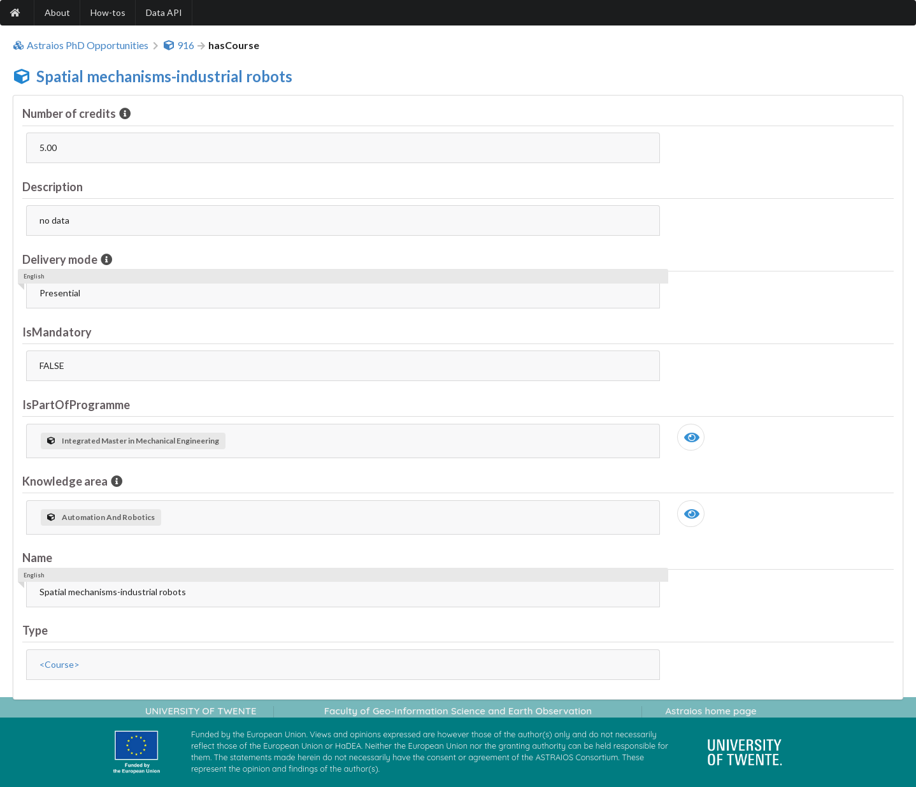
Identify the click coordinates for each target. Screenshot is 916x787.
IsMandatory (57, 332)
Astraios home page (710, 711)
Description (52, 187)
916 (178, 45)
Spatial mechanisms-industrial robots (164, 76)
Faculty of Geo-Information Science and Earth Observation (458, 711)
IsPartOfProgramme (76, 405)
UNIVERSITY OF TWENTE (201, 711)
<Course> (59, 664)
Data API (164, 12)
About (57, 12)
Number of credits (70, 113)
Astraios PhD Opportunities (80, 45)
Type (35, 630)
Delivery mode (60, 259)
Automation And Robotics (101, 517)
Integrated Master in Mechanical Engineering (133, 440)
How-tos (107, 12)
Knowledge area (66, 481)
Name (37, 558)
